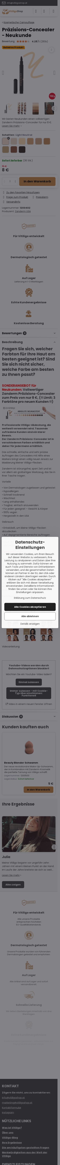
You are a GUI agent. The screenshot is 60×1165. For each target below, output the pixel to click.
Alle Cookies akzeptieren (30, 607)
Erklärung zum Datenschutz (30, 598)
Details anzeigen (30, 623)
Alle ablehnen (30, 616)
